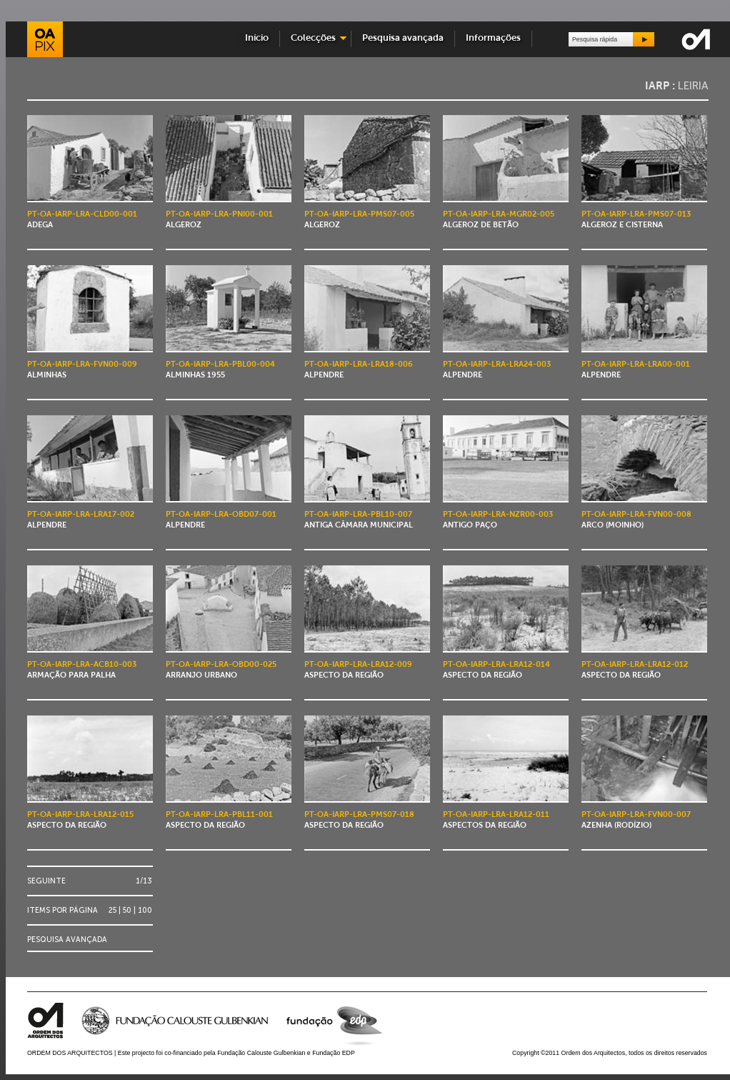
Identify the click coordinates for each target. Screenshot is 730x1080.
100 (145, 910)
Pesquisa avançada (403, 38)
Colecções (313, 38)
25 (112, 910)
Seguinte (46, 881)
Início (257, 38)
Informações (493, 38)
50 (127, 910)
